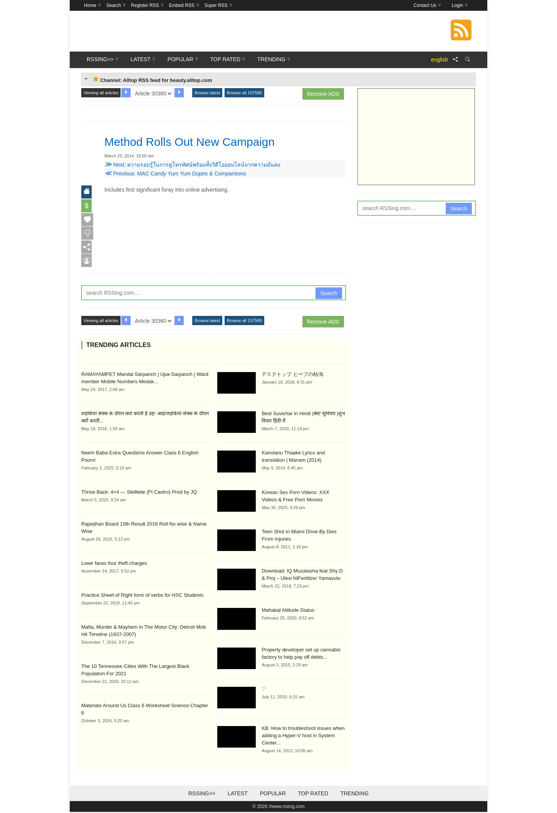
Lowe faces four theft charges (114, 564)
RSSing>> (201, 794)
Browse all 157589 (244, 92)
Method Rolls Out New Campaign (195, 142)
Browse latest (207, 92)
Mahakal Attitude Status (288, 611)
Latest (238, 794)
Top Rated (313, 794)
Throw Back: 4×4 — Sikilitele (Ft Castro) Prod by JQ (139, 493)
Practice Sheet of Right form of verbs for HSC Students (142, 596)
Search (328, 294)
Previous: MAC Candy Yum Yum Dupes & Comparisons (175, 173)
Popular (273, 794)
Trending (355, 794)
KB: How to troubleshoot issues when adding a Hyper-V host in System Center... (303, 736)
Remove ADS (323, 94)
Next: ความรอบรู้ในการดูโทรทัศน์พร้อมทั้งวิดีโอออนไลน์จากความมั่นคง (192, 165)
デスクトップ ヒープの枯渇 (292, 375)
